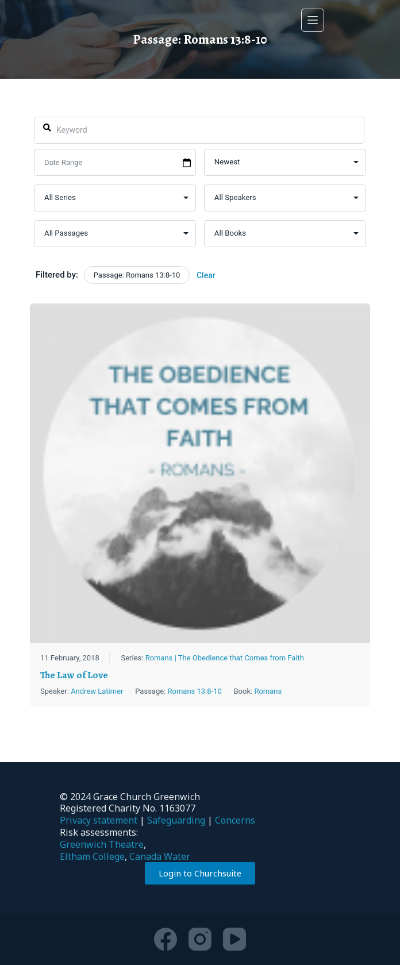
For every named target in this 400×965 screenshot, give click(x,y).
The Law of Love (74, 675)
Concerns (235, 820)
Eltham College (92, 856)
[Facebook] (165, 939)
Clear (206, 275)
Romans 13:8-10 (195, 691)
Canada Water (159, 856)
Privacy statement (98, 820)
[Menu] (312, 20)
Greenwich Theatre (102, 844)
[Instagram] (200, 939)
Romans (268, 691)
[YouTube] (234, 939)
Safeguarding (176, 820)
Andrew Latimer (97, 691)
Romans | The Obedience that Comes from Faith (224, 658)
